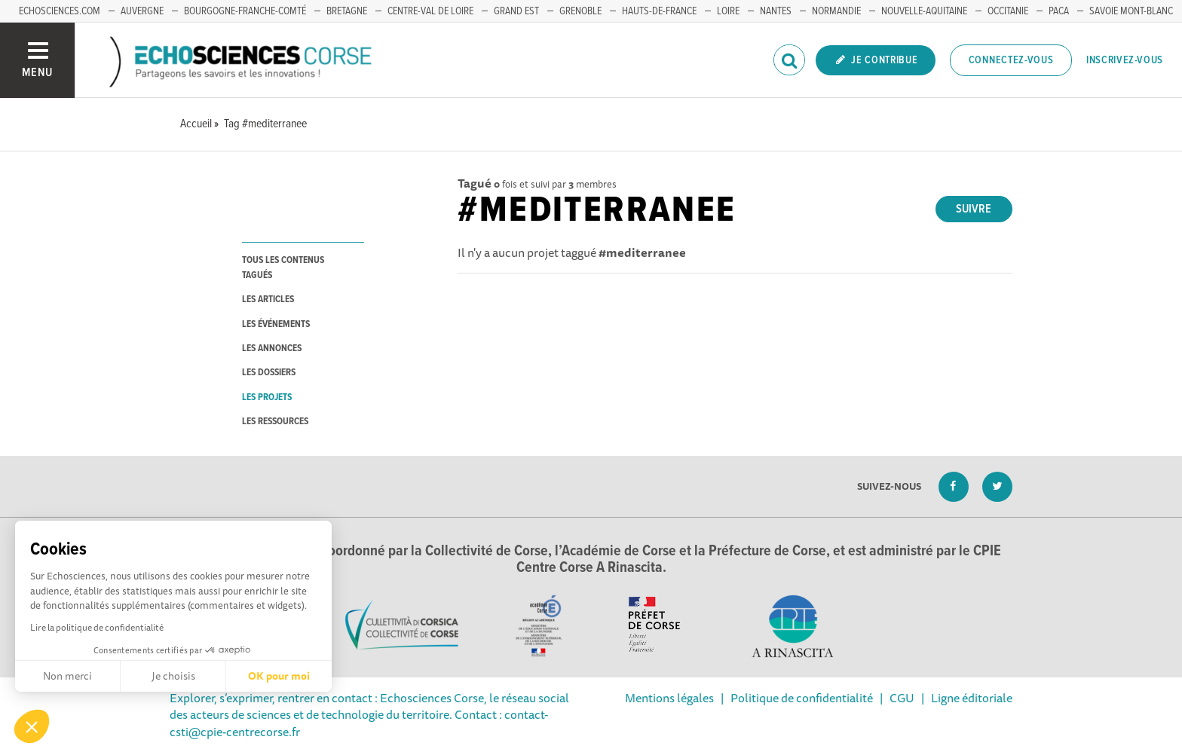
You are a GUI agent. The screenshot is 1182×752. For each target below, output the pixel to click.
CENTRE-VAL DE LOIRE (430, 11)
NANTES (776, 11)
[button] (32, 726)
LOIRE (728, 11)
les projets (267, 397)
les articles (268, 299)
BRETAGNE (346, 11)
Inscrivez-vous (1124, 60)
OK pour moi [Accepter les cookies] (279, 676)
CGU (902, 698)
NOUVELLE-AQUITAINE (924, 11)
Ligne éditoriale (971, 698)
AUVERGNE (142, 11)
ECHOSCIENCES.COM (59, 11)
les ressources (275, 421)
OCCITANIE (1008, 11)
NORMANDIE (836, 11)
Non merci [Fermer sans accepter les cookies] (67, 676)
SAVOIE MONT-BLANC (1131, 11)
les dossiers (269, 372)
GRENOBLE (580, 11)
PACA (1059, 11)
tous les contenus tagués (283, 267)
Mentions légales (669, 698)
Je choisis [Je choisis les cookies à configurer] (173, 676)
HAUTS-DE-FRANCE (659, 11)
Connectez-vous (1011, 60)
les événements (276, 324)
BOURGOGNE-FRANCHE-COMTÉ (245, 11)
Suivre (973, 209)
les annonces (272, 348)
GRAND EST (516, 11)
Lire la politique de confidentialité (97, 627)
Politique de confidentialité (801, 698)
